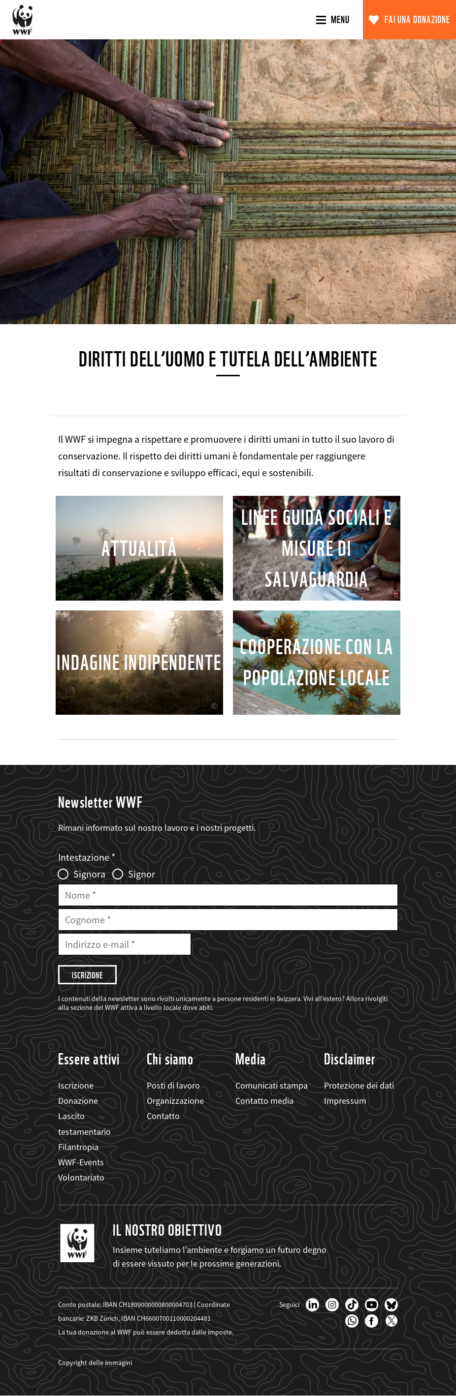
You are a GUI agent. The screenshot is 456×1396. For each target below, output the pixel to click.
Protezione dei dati (359, 1085)
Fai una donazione (417, 20)
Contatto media (264, 1100)
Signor (141, 874)
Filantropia (78, 1147)
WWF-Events (81, 1162)
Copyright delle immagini (95, 1362)
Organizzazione (175, 1100)
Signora (89, 874)
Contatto (163, 1116)
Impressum (345, 1100)
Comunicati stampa (271, 1085)
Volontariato (81, 1177)
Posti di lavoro (173, 1085)
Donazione (78, 1100)
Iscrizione (76, 1085)
